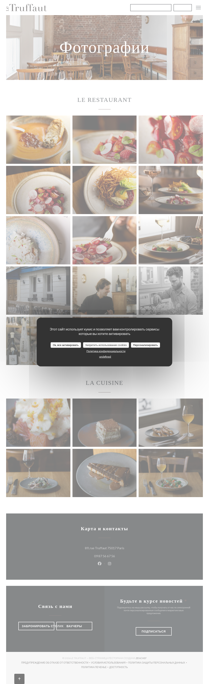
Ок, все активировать (66, 344)
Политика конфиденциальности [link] (105, 351)
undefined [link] (105, 356)
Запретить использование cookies (106, 344)
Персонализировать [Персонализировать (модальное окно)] (145, 344)
